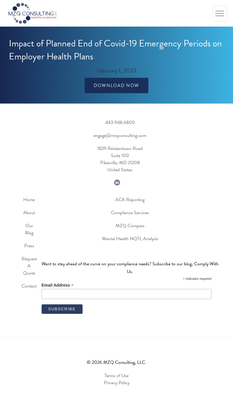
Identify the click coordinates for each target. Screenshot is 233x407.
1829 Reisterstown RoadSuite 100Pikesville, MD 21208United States (120, 159)
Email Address (58, 285)
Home (29, 199)
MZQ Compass (130, 225)
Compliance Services (130, 212)
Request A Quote (29, 266)
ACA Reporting (130, 199)
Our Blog (29, 229)
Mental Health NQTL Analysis (130, 238)
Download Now (116, 85)
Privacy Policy (116, 382)
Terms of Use (116, 375)
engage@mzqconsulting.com (119, 135)
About (29, 212)
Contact (29, 286)
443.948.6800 (120, 122)
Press (29, 245)
